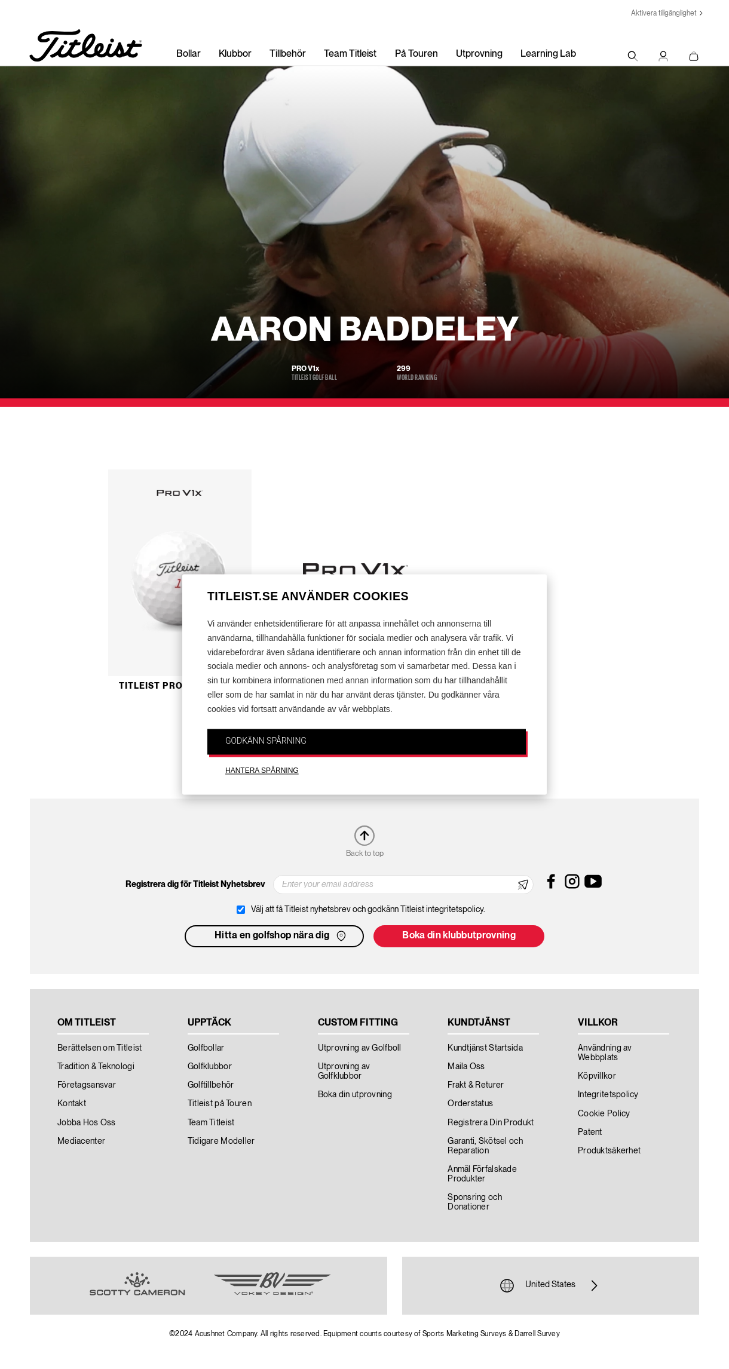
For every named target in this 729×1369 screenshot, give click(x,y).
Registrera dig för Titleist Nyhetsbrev (195, 884)
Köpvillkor (597, 1076)
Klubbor (235, 54)
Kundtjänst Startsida (485, 1048)
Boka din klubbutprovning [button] (459, 936)
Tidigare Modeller (221, 1141)
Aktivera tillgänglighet (664, 13)
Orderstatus (470, 1103)
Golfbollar (206, 1048)
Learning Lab (548, 54)
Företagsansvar (86, 1085)
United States (550, 1285)
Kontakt (71, 1103)
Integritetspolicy (608, 1094)
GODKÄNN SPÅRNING (266, 740)
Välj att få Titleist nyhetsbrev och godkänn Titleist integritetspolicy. (368, 909)
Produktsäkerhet (609, 1151)
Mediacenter (81, 1141)
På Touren (416, 54)
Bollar (188, 54)
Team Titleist (350, 54)
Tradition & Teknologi (95, 1066)
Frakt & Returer (476, 1085)
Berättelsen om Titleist (99, 1048)
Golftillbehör (211, 1085)
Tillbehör (287, 54)
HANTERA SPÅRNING (262, 771)
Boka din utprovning (355, 1094)
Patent (590, 1132)
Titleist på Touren (220, 1103)
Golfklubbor (210, 1066)
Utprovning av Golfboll (360, 1048)
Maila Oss (466, 1066)
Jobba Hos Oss (86, 1122)
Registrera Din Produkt (491, 1122)
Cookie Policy (604, 1114)
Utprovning (479, 54)
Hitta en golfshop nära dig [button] (281, 936)
